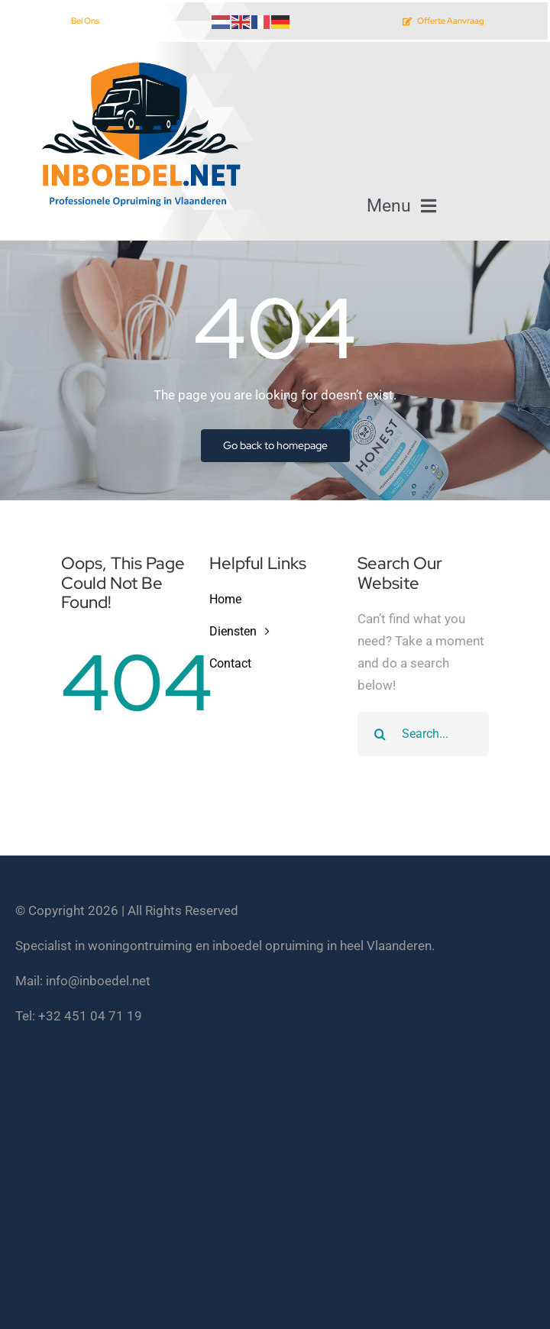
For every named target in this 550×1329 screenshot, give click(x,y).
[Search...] (423, 734)
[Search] (380, 734)
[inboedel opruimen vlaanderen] (139, 63)
